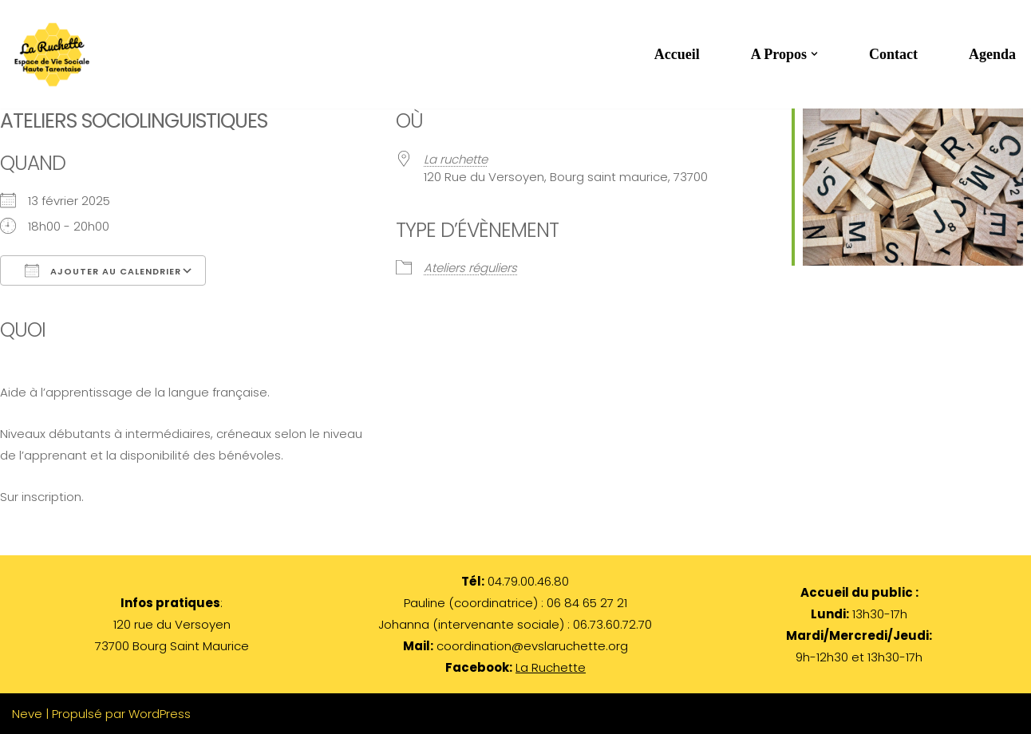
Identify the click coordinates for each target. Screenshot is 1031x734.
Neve (27, 713)
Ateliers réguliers (470, 267)
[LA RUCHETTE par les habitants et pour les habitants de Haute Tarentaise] (56, 54)
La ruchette (456, 159)
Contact (893, 54)
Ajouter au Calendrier (103, 270)
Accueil (677, 54)
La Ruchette (551, 667)
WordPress (159, 713)
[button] (814, 53)
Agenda (992, 54)
